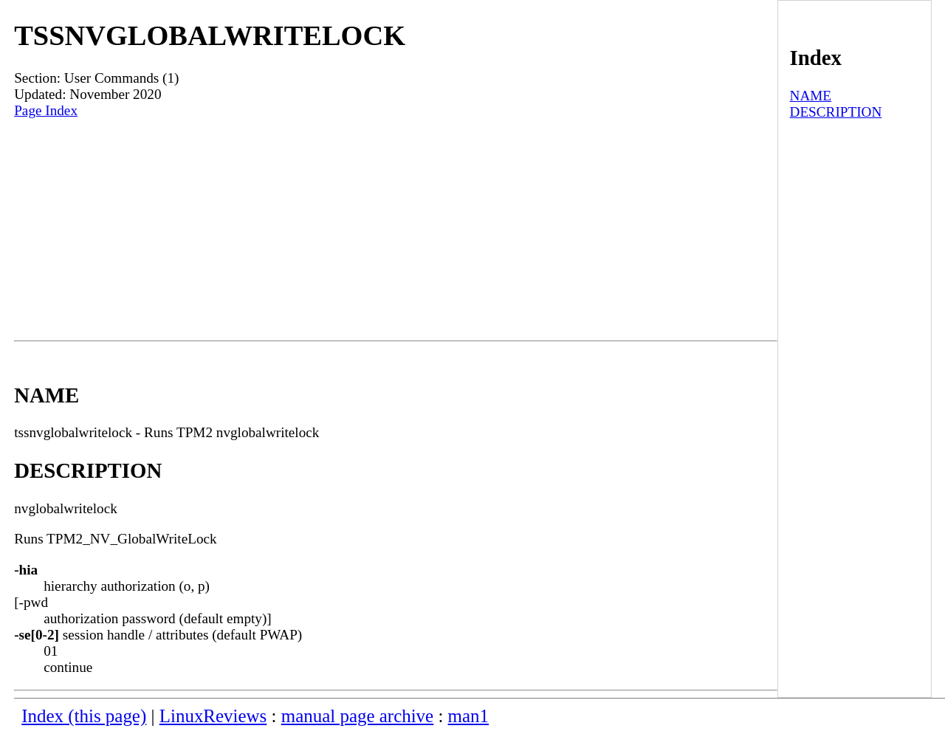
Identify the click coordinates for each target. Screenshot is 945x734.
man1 (468, 716)
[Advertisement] (395, 229)
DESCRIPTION (836, 112)
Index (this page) (83, 716)
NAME (811, 95)
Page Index (46, 110)
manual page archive (357, 716)
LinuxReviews (213, 716)
